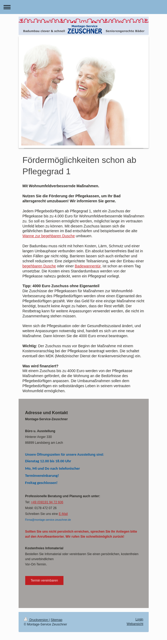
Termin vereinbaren (44, 580)
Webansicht (135, 624)
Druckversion (36, 620)
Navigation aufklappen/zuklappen (83, 7)
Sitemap (56, 620)
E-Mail (63, 514)
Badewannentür (87, 266)
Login (139, 619)
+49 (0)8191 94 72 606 (47, 502)
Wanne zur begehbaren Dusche (49, 236)
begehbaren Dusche (39, 266)
